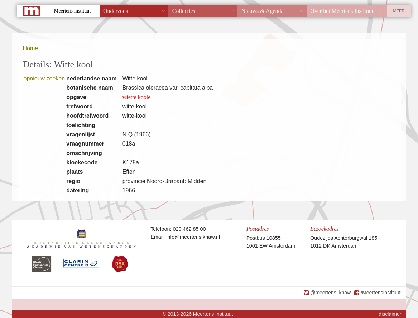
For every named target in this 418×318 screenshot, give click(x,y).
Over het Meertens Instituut (341, 11)
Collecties (183, 11)
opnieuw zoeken (44, 78)
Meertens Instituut (72, 11)
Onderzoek (115, 11)
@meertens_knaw (330, 292)
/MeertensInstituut (380, 292)
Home (30, 48)
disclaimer (390, 314)
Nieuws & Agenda (262, 11)
